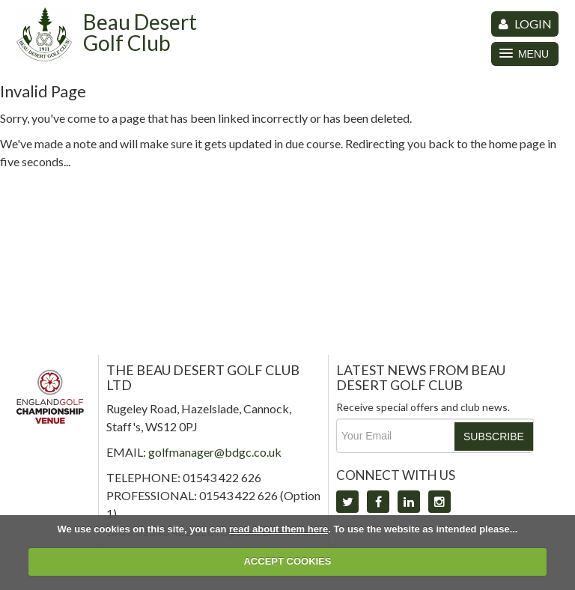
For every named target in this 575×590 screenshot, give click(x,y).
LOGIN (525, 23)
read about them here (278, 529)
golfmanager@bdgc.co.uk (215, 452)
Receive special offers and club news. (423, 407)
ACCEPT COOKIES (287, 561)
